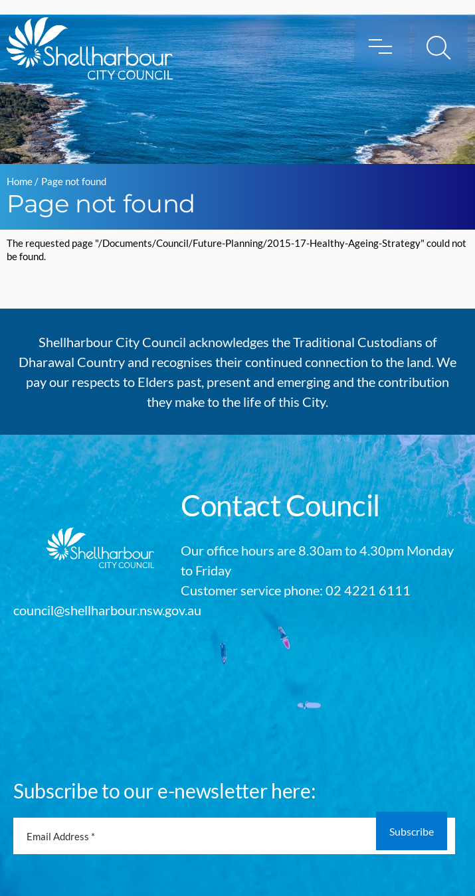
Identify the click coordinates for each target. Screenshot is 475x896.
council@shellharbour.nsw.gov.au (107, 610)
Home (20, 181)
